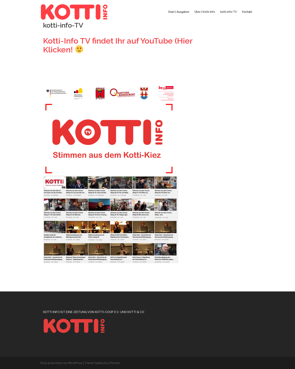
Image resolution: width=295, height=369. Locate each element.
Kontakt (247, 11)
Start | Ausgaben (178, 11)
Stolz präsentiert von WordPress (61, 363)
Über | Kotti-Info (205, 11)
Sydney (99, 363)
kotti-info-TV (228, 11)
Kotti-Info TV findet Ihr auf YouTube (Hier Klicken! (117, 45)
